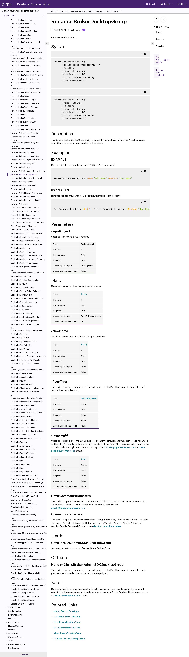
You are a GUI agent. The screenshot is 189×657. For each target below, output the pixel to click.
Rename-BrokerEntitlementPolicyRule (27, 178)
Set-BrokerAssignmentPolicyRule (25, 267)
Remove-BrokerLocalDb (21, 35)
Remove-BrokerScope (20, 96)
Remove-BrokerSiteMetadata (23, 111)
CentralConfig (14, 607)
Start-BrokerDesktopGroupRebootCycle (28, 483)
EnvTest (11, 618)
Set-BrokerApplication (20, 248)
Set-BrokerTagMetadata (21, 472)
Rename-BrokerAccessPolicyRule (25, 133)
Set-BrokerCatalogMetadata (23, 287)
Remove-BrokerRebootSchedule (24, 79)
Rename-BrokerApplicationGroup (25, 156)
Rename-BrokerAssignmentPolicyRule (27, 160)
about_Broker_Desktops (66, 611)
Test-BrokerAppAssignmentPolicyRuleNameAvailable (28, 525)
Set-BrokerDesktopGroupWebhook (25, 321)
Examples (160, 47)
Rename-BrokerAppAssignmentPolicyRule (25, 141)
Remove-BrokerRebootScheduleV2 (25, 83)
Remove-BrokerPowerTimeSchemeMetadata (26, 70)
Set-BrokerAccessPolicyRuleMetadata (27, 233)
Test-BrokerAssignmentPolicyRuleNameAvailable (28, 547)
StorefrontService (16, 637)
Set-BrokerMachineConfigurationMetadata (27, 396)
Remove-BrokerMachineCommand (25, 42)
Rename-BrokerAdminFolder (23, 137)
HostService (13, 622)
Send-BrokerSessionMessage (23, 226)
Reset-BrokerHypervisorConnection (26, 211)
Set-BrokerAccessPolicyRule (23, 230)
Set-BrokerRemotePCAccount (23, 435)
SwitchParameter (89, 398)
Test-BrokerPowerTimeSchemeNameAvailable (28, 578)
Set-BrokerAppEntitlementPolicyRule (26, 244)
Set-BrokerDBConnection (21, 306)
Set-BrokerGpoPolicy (20, 338)
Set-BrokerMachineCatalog (22, 384)
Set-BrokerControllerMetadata (24, 302)
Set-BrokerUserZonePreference (24, 475)
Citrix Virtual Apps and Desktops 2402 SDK (105, 11)
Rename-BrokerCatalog (21, 167)
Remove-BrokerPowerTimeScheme (25, 65)
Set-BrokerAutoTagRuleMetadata (25, 280)
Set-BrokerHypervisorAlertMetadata (26, 360)
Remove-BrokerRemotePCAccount (25, 92)
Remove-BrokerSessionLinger (23, 100)
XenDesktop (13, 648)
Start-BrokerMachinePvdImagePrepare (27, 486)
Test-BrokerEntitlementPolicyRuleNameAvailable (28, 564)
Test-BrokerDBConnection (22, 556)
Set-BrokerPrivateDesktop (22, 416)
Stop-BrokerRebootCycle (21, 507)
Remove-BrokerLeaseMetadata (24, 31)
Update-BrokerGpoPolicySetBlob (25, 589)
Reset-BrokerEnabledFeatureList (25, 208)
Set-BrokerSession (19, 442)
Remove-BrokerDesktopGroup (69, 638)
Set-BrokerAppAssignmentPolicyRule (27, 241)
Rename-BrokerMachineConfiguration (27, 193)
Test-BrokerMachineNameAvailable (26, 573)
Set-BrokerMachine (19, 381)
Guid (83, 459)
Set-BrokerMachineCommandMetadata (27, 388)
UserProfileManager (16, 644)
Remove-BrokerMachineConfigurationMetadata (27, 57)
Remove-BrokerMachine (21, 39)
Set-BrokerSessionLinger (21, 446)
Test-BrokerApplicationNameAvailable (27, 543)
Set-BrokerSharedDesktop (22, 457)
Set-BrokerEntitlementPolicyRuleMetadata (27, 329)
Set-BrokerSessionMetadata (23, 450)
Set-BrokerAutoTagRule (21, 276)
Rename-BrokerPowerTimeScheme (26, 197)
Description (160, 40)
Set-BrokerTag (17, 468)
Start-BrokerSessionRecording (24, 504)
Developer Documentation (33, 4)
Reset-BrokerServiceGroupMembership (27, 222)
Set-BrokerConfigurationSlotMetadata (27, 298)
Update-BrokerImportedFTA (23, 593)
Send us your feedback (160, 72)
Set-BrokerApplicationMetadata (24, 263)
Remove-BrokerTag (19, 114)
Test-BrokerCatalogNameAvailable (26, 552)
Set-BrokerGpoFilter (19, 334)
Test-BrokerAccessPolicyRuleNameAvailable (28, 519)
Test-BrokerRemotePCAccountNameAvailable (28, 584)
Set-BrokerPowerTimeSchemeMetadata (28, 413)
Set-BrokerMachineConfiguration (25, 392)
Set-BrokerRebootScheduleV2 (23, 427)
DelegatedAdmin (15, 615)
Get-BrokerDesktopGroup (67, 617)
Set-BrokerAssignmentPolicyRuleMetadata (27, 271)
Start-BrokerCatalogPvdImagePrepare (27, 479)
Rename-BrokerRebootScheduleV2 (26, 200)
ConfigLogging (14, 611)
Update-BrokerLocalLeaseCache (25, 596)
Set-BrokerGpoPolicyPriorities (23, 342)
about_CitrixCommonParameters (68, 508)
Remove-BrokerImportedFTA (23, 24)
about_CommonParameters (107, 526)
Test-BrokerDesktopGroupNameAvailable (28, 560)
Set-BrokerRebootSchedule (22, 424)
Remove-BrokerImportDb (21, 20)
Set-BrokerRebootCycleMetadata (25, 420)
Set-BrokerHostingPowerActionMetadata (28, 356)
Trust (10, 641)
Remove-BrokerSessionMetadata (25, 103)
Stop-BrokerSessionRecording (23, 515)
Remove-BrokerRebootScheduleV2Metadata (26, 87)
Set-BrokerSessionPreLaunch (23, 453)
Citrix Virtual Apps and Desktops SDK (70, 11)
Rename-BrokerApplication (22, 152)
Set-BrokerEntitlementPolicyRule (25, 324)
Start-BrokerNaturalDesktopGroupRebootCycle (28, 491)
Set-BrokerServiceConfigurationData (26, 439)
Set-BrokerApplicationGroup (23, 252)
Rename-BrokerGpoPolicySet (23, 185)
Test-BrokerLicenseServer (22, 570)
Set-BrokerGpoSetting (20, 349)
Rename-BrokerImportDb (21, 189)
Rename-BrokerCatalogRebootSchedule (28, 171)
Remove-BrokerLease (20, 27)
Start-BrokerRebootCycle (21, 500)
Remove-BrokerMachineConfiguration (27, 52)
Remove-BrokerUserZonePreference (26, 129)
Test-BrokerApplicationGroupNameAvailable (27, 538)
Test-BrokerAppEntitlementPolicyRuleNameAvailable (28, 531)
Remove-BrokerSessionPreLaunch (25, 107)
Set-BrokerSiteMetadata (21, 464)
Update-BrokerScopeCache (22, 604)
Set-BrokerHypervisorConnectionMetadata (27, 368)
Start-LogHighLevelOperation (119, 447)
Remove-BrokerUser (19, 125)
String (84, 294)
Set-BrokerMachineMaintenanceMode (27, 402)
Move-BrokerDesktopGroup (68, 633)
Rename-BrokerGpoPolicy (22, 182)
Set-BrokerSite (17, 461)
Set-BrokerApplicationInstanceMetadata (28, 259)
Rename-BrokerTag (19, 204)
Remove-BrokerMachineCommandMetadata (25, 47)
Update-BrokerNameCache (22, 600)
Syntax (159, 33)
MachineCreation (15, 626)
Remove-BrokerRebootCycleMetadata (27, 75)
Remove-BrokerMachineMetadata (25, 62)
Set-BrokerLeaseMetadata (22, 377)
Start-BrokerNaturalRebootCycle (25, 496)
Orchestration (14, 633)
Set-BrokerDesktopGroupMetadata (25, 317)
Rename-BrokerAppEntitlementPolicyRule (25, 147)
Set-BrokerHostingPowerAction (24, 353)
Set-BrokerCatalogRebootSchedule (26, 291)
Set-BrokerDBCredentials (21, 310)
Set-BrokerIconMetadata (21, 373)
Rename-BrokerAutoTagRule (23, 164)
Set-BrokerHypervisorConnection (25, 364)
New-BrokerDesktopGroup (67, 622)
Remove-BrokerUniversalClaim (24, 122)
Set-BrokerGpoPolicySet (21, 345)
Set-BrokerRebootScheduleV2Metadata (28, 431)
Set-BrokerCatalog (19, 284)
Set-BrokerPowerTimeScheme (23, 409)
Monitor (11, 630)
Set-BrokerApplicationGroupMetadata (27, 256)
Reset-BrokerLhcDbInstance (23, 215)
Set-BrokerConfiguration (21, 295)
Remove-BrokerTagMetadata (23, 118)
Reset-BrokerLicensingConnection (25, 219)
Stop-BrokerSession (19, 511)
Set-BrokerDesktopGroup (21, 313)
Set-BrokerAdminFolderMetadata (25, 237)
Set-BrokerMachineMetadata (23, 405)
